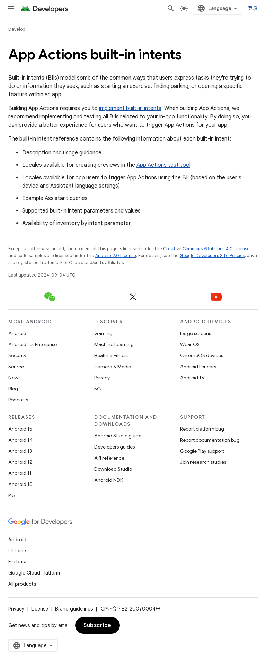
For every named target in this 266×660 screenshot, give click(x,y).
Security (17, 355)
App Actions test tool (163, 165)
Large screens (195, 333)
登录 (253, 8)
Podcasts (18, 400)
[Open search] (171, 8)
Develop (16, 29)
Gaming (103, 333)
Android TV (192, 377)
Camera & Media (112, 366)
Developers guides (114, 447)
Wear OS (190, 344)
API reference (109, 458)
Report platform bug (202, 429)
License (39, 609)
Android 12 (20, 462)
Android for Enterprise (32, 344)
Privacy (102, 377)
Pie (11, 495)
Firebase (17, 562)
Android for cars (198, 366)
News (14, 377)
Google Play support (202, 451)
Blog (13, 389)
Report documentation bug (210, 440)
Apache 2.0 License (115, 256)
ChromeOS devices (201, 355)
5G (97, 389)
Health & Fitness (111, 355)
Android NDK (108, 480)
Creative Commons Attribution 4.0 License (206, 249)
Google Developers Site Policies (212, 256)
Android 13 (20, 451)
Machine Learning (114, 344)
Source (16, 366)
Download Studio (113, 469)
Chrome (17, 551)
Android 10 (20, 484)
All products (22, 584)
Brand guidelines (74, 609)
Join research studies (203, 462)
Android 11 (20, 473)
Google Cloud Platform (34, 573)
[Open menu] (11, 8)
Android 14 (20, 440)
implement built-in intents (130, 108)
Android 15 (20, 429)
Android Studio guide (117, 436)
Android (17, 333)
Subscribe (97, 625)
